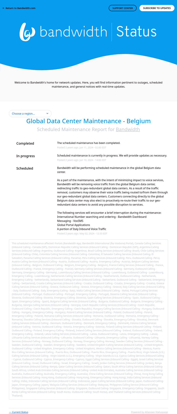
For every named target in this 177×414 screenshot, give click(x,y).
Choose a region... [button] (23, 113)
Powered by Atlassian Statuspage (149, 412)
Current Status (18, 412)
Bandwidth (128, 129)
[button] (156, 8)
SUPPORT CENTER (122, 8)
